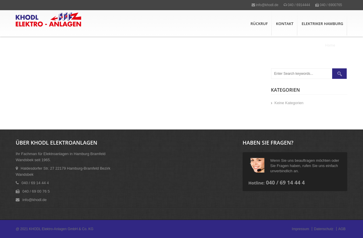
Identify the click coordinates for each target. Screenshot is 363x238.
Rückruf (259, 23)
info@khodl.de (265, 5)
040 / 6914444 (297, 5)
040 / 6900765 (328, 5)
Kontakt (284, 23)
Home (330, 45)
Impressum (300, 229)
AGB (342, 229)
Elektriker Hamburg (322, 23)
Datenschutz (323, 229)
